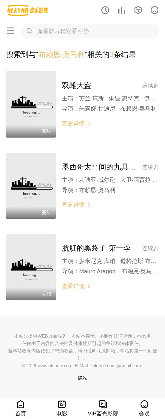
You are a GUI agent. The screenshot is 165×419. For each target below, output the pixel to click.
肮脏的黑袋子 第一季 (96, 248)
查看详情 (76, 123)
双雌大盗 (76, 85)
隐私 (82, 378)
